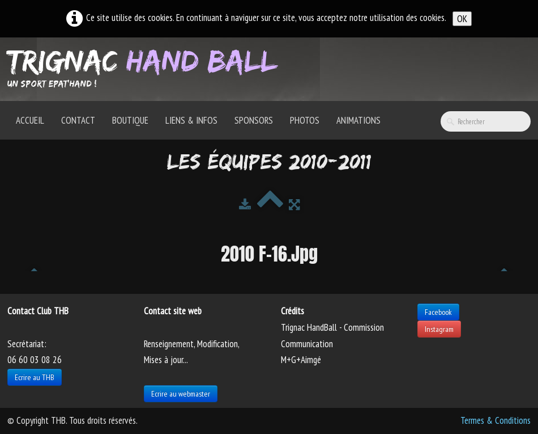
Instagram (439, 329)
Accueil (30, 120)
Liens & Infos (191, 120)
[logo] (146, 68)
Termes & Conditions (495, 420)
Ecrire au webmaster (180, 394)
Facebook (438, 312)
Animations (358, 120)
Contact (78, 120)
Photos (304, 120)
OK (462, 18)
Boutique (130, 120)
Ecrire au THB (34, 377)
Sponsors (253, 120)
